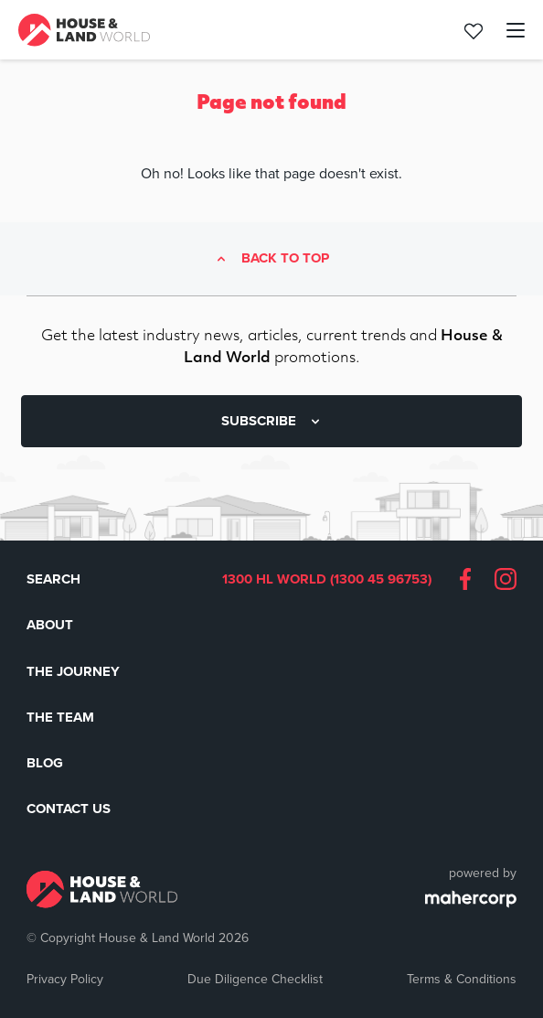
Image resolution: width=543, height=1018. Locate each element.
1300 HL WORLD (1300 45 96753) (326, 580)
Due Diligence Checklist (255, 979)
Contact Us (69, 808)
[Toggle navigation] (505, 30)
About (50, 625)
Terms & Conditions (461, 979)
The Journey (73, 671)
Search (53, 579)
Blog (45, 763)
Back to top (285, 259)
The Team (60, 717)
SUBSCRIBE (272, 421)
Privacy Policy (65, 979)
